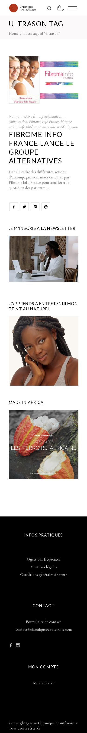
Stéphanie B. (53, 116)
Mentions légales (43, 567)
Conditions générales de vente (43, 574)
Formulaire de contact (43, 621)
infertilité (25, 126)
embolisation (18, 121)
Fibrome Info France (44, 121)
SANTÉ (29, 116)
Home (13, 33)
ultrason (72, 126)
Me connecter (43, 683)
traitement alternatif (49, 126)
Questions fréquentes (43, 559)
